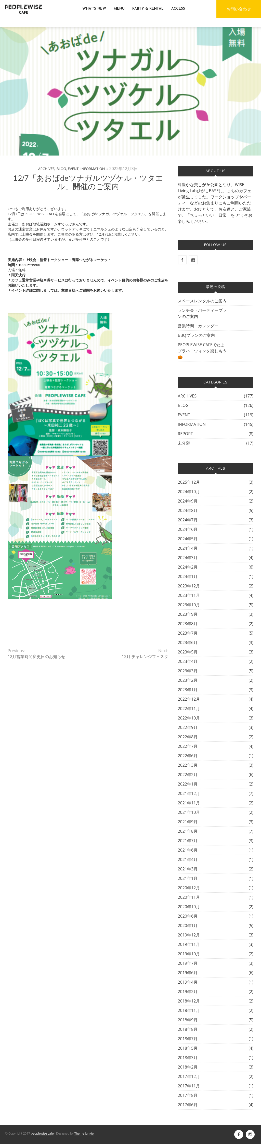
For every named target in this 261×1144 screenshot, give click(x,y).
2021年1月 (188, 878)
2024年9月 (188, 501)
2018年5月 (188, 1048)
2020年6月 (188, 916)
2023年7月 (188, 633)
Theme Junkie (84, 1133)
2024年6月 (188, 529)
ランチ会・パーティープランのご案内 (202, 313)
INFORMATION (93, 168)
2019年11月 (189, 944)
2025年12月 (189, 482)
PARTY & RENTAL (148, 9)
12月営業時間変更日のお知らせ (36, 656)
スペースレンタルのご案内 (202, 301)
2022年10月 (189, 718)
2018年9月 (188, 1020)
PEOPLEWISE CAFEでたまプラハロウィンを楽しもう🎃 (202, 351)
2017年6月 (188, 1105)
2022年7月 (188, 746)
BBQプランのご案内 (196, 335)
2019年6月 (188, 972)
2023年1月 (188, 689)
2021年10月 (189, 812)
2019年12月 (189, 935)
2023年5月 (188, 652)
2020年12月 (189, 888)
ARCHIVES (46, 168)
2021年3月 (188, 869)
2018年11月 (189, 1010)
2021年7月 (188, 840)
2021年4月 (188, 859)
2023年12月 (189, 586)
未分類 (184, 443)
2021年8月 (188, 831)
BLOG (61, 168)
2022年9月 (188, 727)
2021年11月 (189, 803)
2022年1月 (188, 784)
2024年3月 (188, 557)
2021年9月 (188, 822)
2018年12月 (189, 1001)
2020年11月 (189, 897)
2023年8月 (188, 623)
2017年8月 (188, 1095)
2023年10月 (189, 605)
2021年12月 (189, 793)
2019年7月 (188, 963)
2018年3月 (188, 1057)
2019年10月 (189, 954)
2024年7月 (188, 520)
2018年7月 (188, 1039)
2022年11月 (189, 708)
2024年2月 (188, 567)
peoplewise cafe (42, 1133)
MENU (119, 9)
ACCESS (178, 9)
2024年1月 (188, 576)
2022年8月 (188, 737)
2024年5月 (188, 539)
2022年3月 (188, 765)
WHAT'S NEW (94, 9)
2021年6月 (188, 850)
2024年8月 (188, 510)
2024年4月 (188, 548)
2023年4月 (188, 661)
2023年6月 (188, 642)
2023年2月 (188, 680)
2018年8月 (188, 1029)
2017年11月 (189, 1086)
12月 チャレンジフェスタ (145, 656)
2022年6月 (188, 756)
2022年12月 (189, 699)
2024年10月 (189, 491)
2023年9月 (188, 614)
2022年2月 (188, 774)
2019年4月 (188, 982)
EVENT (73, 168)
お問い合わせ (239, 9)
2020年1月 (188, 925)
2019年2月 (188, 991)
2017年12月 (189, 1076)
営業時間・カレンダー (198, 326)
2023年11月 (189, 595)
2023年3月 (188, 671)
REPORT (185, 433)
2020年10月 (189, 906)
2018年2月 (188, 1067)
